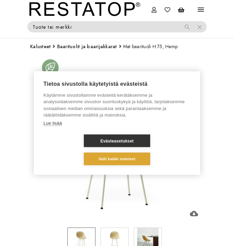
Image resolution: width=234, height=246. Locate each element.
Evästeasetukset (76, 150)
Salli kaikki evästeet (157, 150)
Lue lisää (52, 132)
